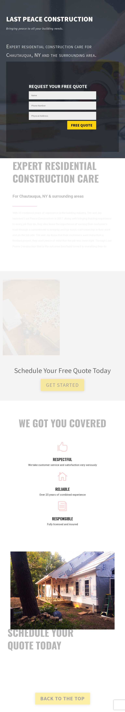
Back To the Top (62, 698)
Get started (62, 385)
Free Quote (81, 125)
